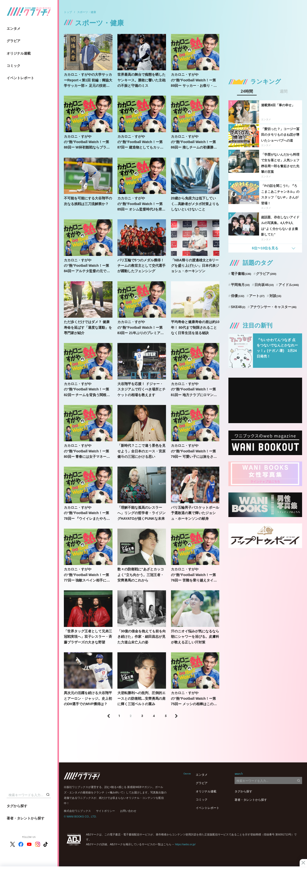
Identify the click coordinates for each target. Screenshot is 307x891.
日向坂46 (264, 285)
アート (257, 296)
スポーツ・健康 (86, 12)
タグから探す (17, 806)
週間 (284, 91)
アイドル (289, 285)
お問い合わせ (128, 810)
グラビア (13, 41)
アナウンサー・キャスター (273, 307)
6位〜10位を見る (265, 248)
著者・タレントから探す (25, 818)
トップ (68, 12)
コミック (13, 66)
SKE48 (238, 307)
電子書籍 (241, 274)
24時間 (247, 91)
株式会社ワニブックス (77, 810)
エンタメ (13, 28)
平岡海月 (240, 285)
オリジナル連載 (19, 53)
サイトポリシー (105, 810)
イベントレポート (20, 78)
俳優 (237, 296)
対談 (275, 296)
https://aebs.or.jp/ (185, 844)
